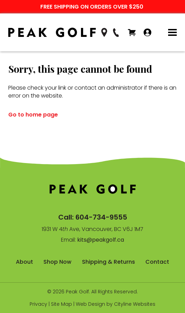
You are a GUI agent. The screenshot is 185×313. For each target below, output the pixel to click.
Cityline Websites (134, 304)
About (24, 262)
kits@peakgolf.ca (100, 240)
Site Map (61, 304)
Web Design (90, 304)
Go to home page (33, 115)
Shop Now (57, 262)
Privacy (38, 304)
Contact (157, 262)
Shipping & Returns (108, 262)
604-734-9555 (101, 217)
